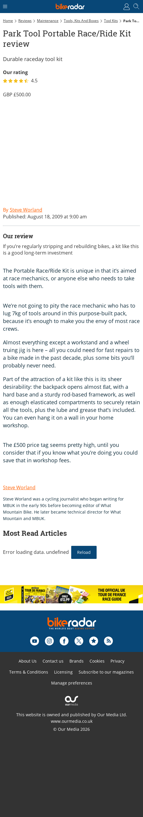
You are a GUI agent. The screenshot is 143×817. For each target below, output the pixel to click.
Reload (84, 552)
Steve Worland (19, 487)
